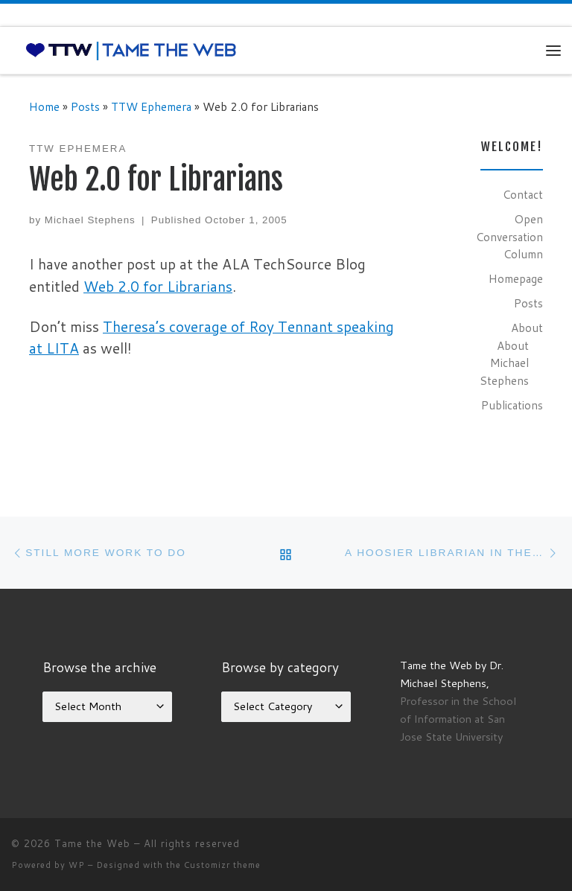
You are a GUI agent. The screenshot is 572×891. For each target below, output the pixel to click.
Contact (523, 194)
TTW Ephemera (151, 106)
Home (44, 106)
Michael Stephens (90, 220)
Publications (512, 405)
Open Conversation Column (509, 236)
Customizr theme (222, 865)
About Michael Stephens (504, 363)
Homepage (516, 278)
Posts (85, 106)
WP (77, 865)
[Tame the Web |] (131, 50)
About (527, 327)
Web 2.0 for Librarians (157, 286)
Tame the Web (92, 843)
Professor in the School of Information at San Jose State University (458, 718)
